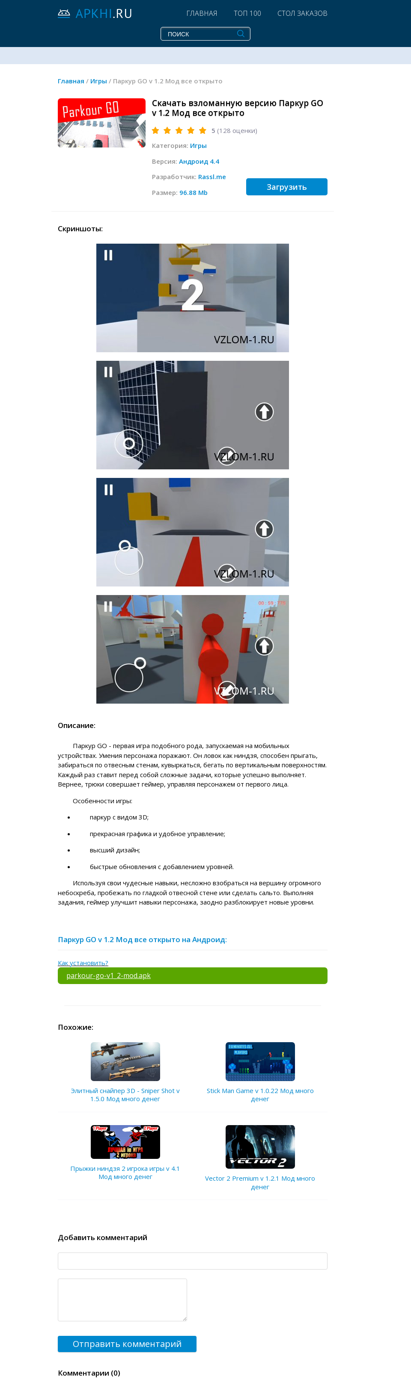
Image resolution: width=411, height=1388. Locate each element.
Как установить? (83, 962)
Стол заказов (302, 13)
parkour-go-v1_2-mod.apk (108, 975)
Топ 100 (247, 13)
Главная (201, 13)
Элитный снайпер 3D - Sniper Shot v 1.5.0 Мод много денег (125, 1094)
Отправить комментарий (127, 1344)
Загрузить (287, 187)
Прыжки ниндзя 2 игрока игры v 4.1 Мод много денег (125, 1172)
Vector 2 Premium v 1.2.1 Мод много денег (260, 1182)
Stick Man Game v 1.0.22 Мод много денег (260, 1094)
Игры (198, 145)
